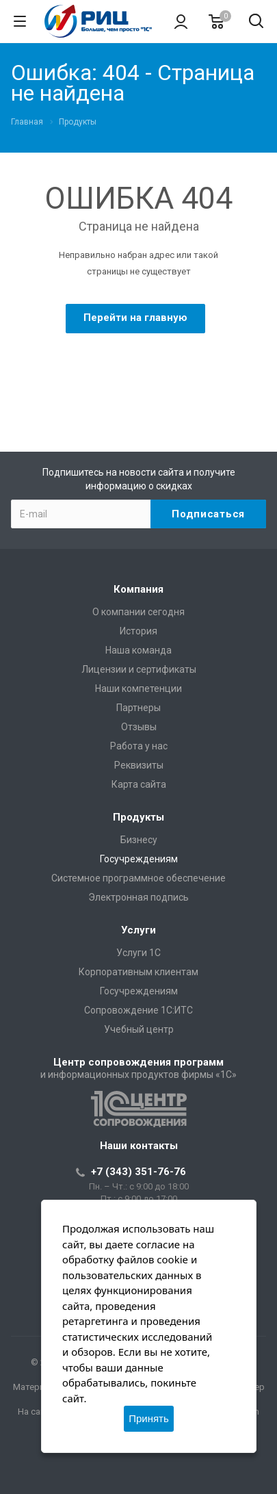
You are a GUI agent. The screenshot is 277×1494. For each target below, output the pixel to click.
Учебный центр (139, 1029)
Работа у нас (139, 745)
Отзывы (139, 726)
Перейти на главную (135, 317)
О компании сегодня (138, 611)
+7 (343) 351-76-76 (138, 1171)
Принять (149, 1418)
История (138, 631)
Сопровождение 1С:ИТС (138, 1010)
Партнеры (138, 707)
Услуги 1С (138, 952)
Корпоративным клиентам (138, 971)
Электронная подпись (138, 897)
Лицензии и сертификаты (138, 669)
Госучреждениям (139, 858)
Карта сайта (138, 784)
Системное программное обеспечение (138, 878)
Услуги (138, 930)
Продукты (138, 817)
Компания (138, 589)
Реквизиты (138, 765)
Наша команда (138, 650)
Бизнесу (138, 839)
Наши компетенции (138, 688)
